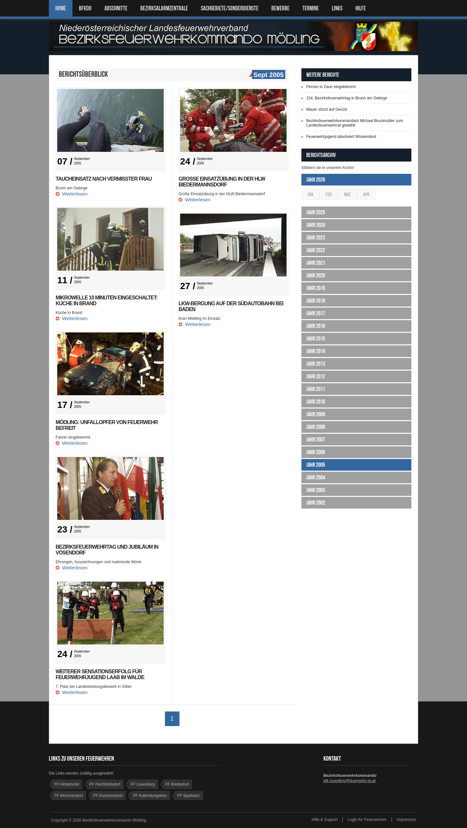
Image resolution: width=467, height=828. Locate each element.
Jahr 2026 (315, 179)
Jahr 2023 (315, 237)
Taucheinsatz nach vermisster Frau (104, 179)
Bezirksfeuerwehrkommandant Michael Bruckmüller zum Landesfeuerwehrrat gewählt (354, 123)
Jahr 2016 (315, 326)
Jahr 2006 (315, 452)
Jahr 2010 (315, 401)
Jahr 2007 (315, 439)
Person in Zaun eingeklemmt (331, 86)
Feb (329, 194)
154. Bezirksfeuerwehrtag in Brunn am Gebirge (346, 98)
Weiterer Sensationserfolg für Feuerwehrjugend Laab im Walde (100, 674)
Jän (310, 194)
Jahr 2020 (315, 275)
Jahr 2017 (315, 313)
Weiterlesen (75, 193)
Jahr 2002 (315, 502)
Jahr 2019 (315, 288)
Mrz (347, 194)
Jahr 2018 (315, 300)
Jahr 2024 (315, 225)
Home (60, 8)
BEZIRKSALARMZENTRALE (164, 8)
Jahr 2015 (315, 338)
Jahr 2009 (315, 414)
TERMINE (310, 8)
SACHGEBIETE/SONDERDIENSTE (229, 8)
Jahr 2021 (315, 263)
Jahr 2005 (315, 465)
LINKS (337, 8)
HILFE (360, 8)
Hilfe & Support (325, 819)
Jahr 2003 (315, 490)
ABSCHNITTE (115, 8)
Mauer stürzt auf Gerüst (326, 109)
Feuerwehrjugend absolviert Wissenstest (341, 136)
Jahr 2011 (315, 389)
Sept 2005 (268, 75)
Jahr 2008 (315, 427)
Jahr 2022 (315, 250)
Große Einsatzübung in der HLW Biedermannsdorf (222, 181)
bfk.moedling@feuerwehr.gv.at (349, 780)
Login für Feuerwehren (367, 819)
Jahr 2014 (315, 351)
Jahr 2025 (315, 212)
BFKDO (85, 8)
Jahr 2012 (315, 376)
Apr (366, 194)
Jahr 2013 (315, 364)
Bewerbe (280, 8)
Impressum (406, 819)
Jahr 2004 (315, 477)
